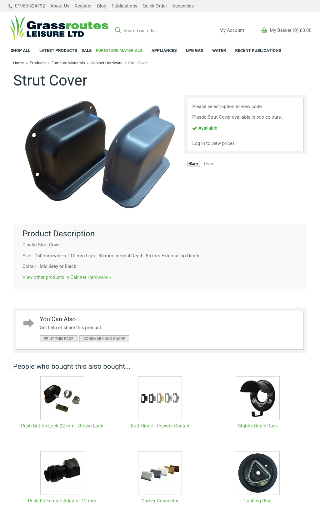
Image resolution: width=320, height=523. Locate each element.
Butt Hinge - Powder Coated (160, 426)
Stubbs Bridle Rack (258, 426)
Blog (102, 6)
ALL (20, 50)
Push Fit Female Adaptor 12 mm (62, 501)
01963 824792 (26, 6)
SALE (87, 50)
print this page (58, 339)
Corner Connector (160, 501)
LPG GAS (194, 50)
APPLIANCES (164, 50)
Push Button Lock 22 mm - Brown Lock (62, 426)
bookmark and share (104, 339)
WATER (219, 50)
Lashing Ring (258, 501)
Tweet (209, 163)
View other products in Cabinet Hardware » (66, 277)
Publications (125, 6)
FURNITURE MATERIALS (119, 50)
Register (83, 6)
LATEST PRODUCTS (58, 50)
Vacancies (183, 6)
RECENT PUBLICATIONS (258, 50)
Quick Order (155, 6)
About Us (59, 6)
